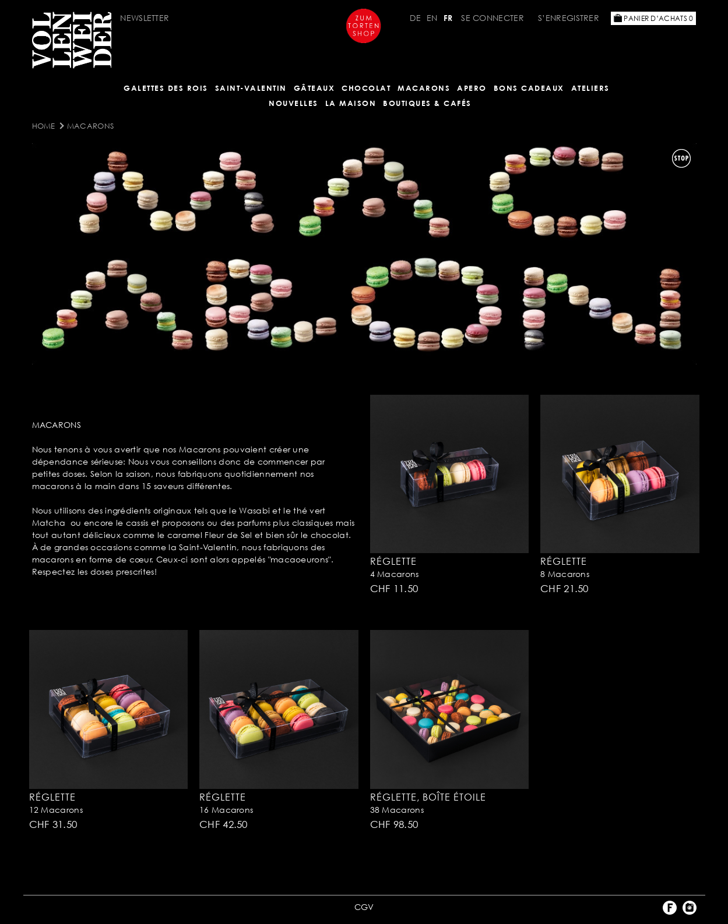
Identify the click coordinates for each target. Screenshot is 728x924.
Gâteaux (314, 88)
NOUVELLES (293, 103)
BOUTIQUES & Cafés (427, 103)
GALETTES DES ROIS (166, 88)
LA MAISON (351, 103)
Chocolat (366, 88)
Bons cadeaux (529, 88)
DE (415, 18)
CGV (364, 907)
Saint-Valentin (251, 88)
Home (43, 125)
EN (432, 18)
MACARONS (424, 88)
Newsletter (144, 18)
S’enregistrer (568, 18)
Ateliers (590, 88)
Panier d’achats (653, 18)
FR (448, 18)
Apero (472, 88)
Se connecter (492, 18)
